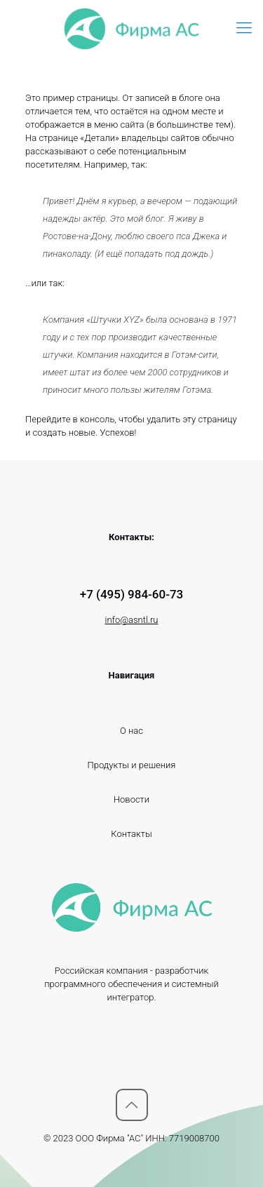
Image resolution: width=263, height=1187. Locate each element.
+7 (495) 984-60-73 (132, 594)
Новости (131, 799)
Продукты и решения (132, 765)
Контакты (131, 834)
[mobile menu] (244, 28)
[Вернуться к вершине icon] (132, 1105)
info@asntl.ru (132, 620)
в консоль (94, 419)
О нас (131, 730)
